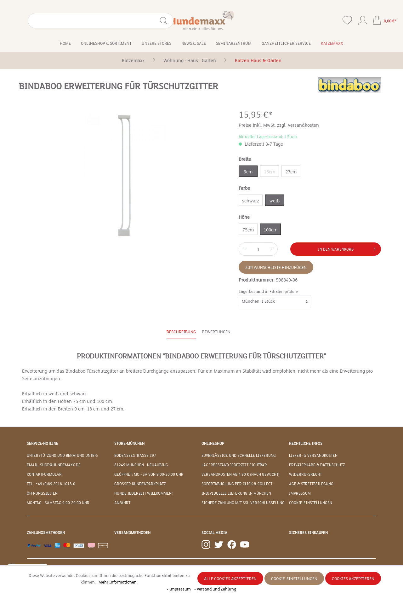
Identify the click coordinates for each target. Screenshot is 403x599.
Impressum (300, 493)
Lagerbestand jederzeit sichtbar (234, 465)
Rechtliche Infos (305, 443)
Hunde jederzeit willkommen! (143, 493)
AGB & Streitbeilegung (311, 484)
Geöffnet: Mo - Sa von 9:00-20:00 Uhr (149, 474)
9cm (248, 172)
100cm (270, 230)
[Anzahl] (258, 249)
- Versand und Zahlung (215, 589)
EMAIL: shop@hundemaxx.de (54, 465)
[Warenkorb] (384, 21)
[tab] (181, 332)
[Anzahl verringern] (244, 249)
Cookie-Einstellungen (310, 503)
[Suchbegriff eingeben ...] (49, 20)
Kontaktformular (44, 474)
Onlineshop (213, 443)
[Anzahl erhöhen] (272, 249)
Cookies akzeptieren (353, 578)
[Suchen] (80, 20)
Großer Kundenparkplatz (140, 484)
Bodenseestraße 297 (135, 455)
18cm (269, 172)
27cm (291, 172)
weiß (275, 201)
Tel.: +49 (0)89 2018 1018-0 (51, 484)
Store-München (129, 443)
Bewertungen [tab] (216, 331)
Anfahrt (122, 503)
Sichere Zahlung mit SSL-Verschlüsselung (243, 503)
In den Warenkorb (348, 248)
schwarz (250, 201)
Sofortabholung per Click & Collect (237, 484)
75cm (248, 230)
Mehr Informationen (118, 582)
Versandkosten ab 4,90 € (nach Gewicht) (241, 474)
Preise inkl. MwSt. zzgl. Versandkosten (279, 125)
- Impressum (179, 589)
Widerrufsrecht (305, 474)
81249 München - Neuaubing (141, 465)
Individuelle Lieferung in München (236, 493)
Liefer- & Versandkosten (313, 455)
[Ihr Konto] (362, 19)
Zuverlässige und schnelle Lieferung (239, 455)
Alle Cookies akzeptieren (230, 578)
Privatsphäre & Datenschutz (317, 465)
